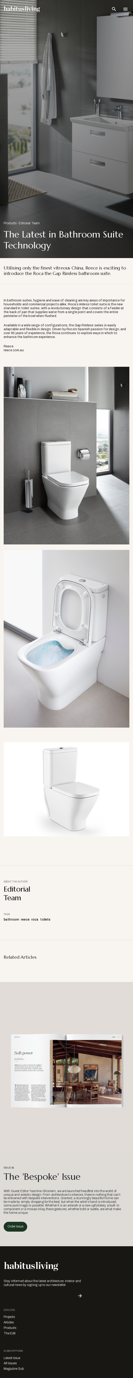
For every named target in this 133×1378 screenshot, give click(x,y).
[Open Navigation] (125, 9)
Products (10, 223)
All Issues (10, 1363)
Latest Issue (12, 1358)
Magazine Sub (14, 1368)
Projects (9, 1317)
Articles (9, 1322)
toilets (45, 919)
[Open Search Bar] (114, 9)
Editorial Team (29, 223)
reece (25, 919)
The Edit (10, 1333)
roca (35, 919)
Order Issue (15, 1226)
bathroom (11, 919)
